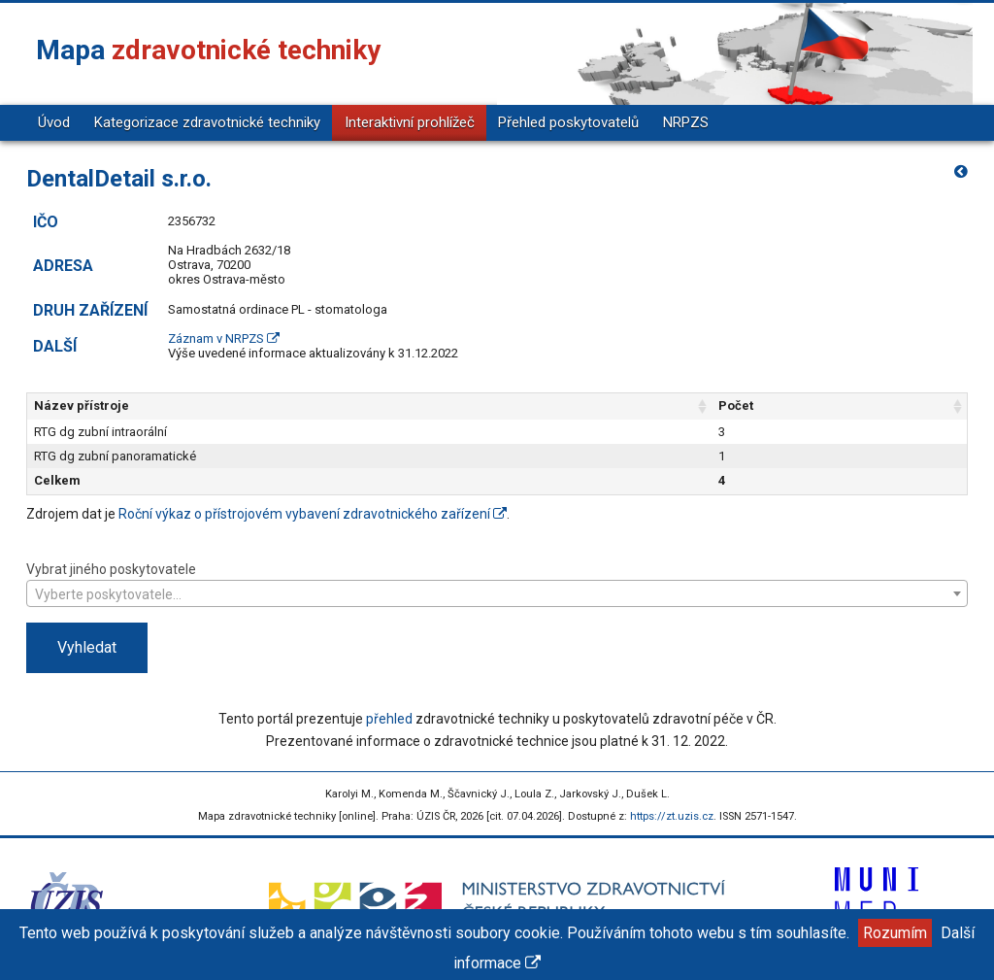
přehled (389, 719)
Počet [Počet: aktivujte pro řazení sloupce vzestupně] (735, 405)
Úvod (54, 122)
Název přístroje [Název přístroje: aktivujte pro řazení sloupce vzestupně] (81, 405)
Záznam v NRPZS (224, 338)
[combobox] (497, 593)
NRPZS (686, 122)
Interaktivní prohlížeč (410, 122)
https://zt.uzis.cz (671, 816)
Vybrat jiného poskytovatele (497, 583)
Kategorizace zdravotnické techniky (207, 122)
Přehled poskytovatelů (568, 122)
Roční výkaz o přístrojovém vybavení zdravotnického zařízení (312, 514)
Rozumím (895, 933)
